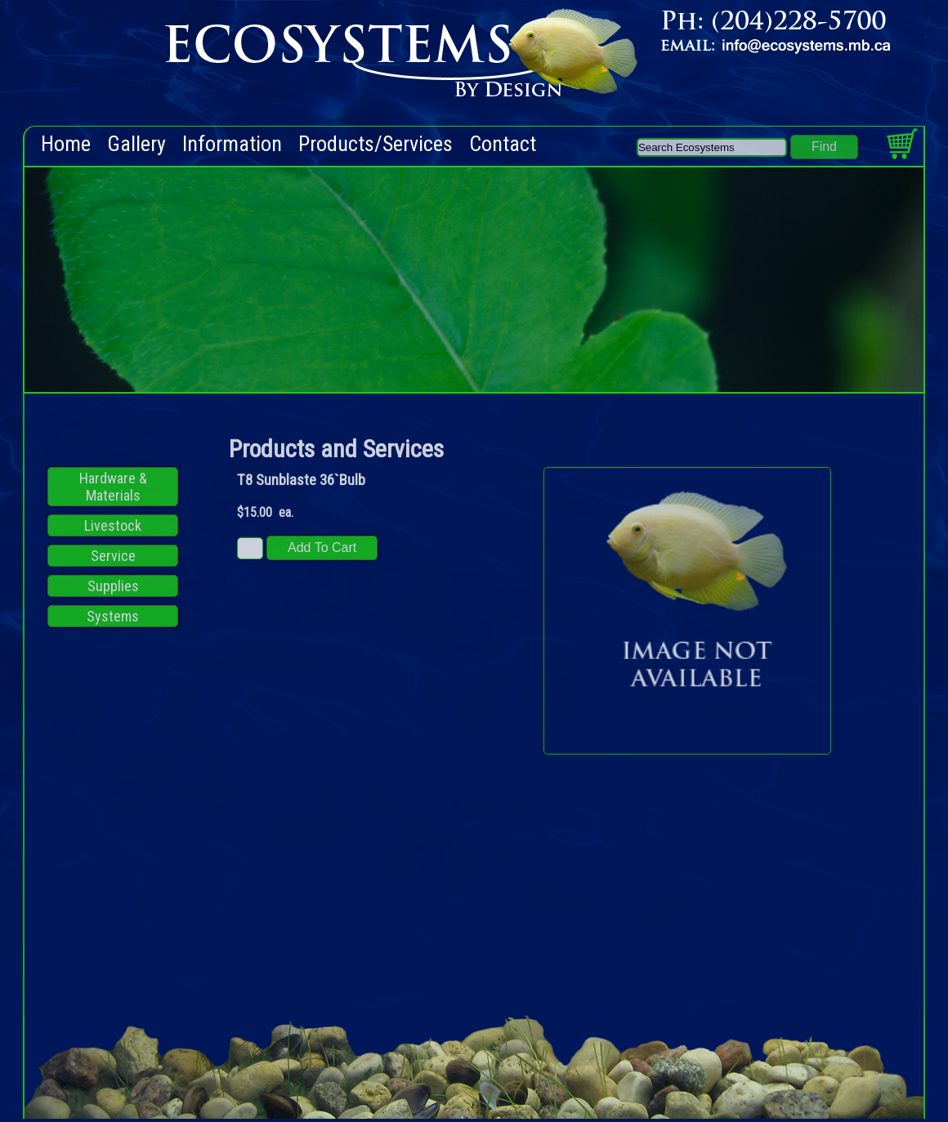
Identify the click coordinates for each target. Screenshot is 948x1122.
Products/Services (375, 144)
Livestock (112, 525)
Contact (502, 144)
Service (113, 555)
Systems (113, 616)
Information (232, 144)
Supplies (113, 585)
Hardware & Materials (113, 487)
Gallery (136, 144)
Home (66, 144)
